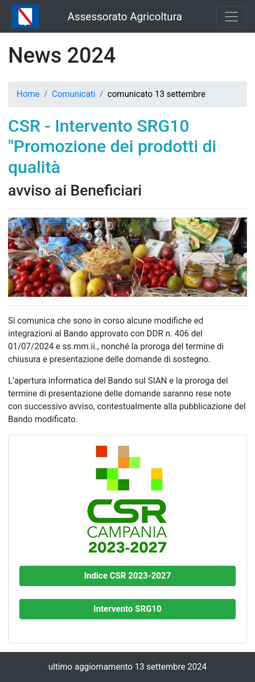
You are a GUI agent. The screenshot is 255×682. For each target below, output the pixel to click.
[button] (127, 576)
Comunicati (73, 94)
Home (28, 94)
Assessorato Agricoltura (125, 16)
